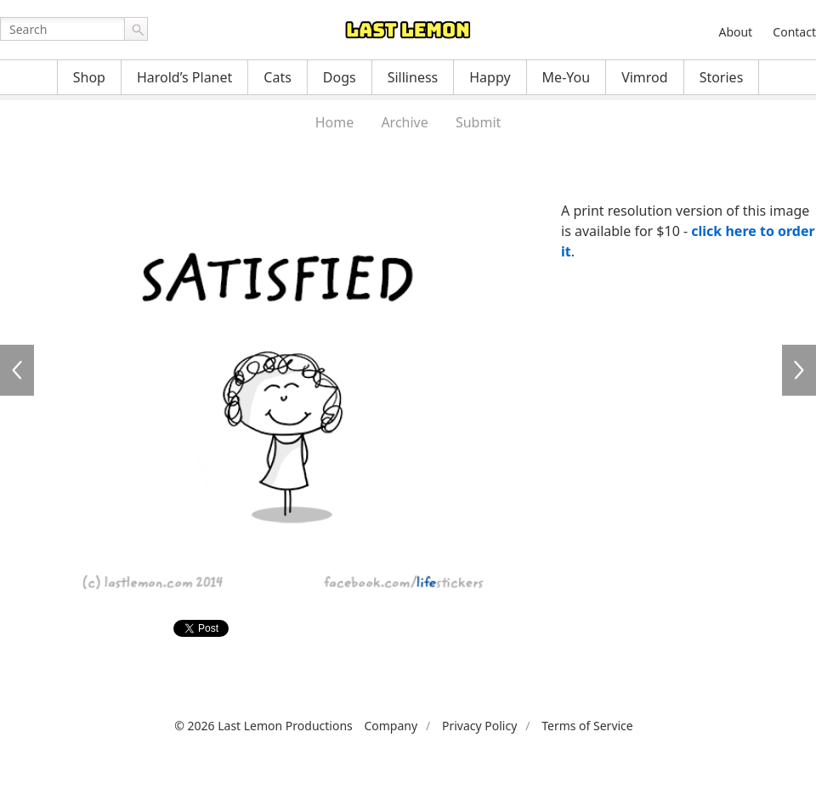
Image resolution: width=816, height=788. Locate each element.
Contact (794, 32)
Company (390, 726)
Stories (722, 77)
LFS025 (799, 370)
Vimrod (644, 77)
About (735, 32)
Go (136, 29)
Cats (278, 77)
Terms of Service (587, 726)
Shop (89, 77)
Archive (404, 122)
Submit (478, 122)
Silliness (413, 77)
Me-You (566, 77)
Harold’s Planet (184, 77)
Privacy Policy (479, 726)
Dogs (339, 77)
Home (334, 122)
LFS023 (17, 370)
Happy (489, 77)
